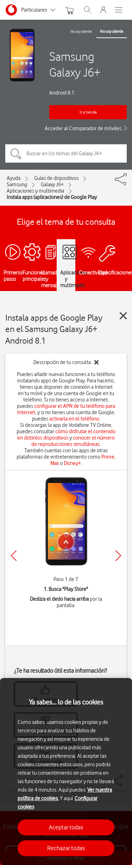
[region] (66, 771)
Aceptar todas (66, 827)
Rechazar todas (66, 848)
